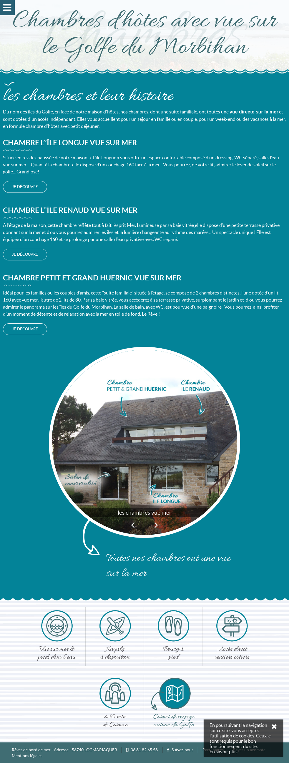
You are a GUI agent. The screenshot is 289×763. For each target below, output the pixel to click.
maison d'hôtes (103, 111)
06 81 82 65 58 (144, 749)
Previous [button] (133, 525)
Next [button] (156, 525)
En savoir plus (223, 751)
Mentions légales (27, 755)
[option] (144, 438)
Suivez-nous (180, 749)
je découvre (25, 187)
